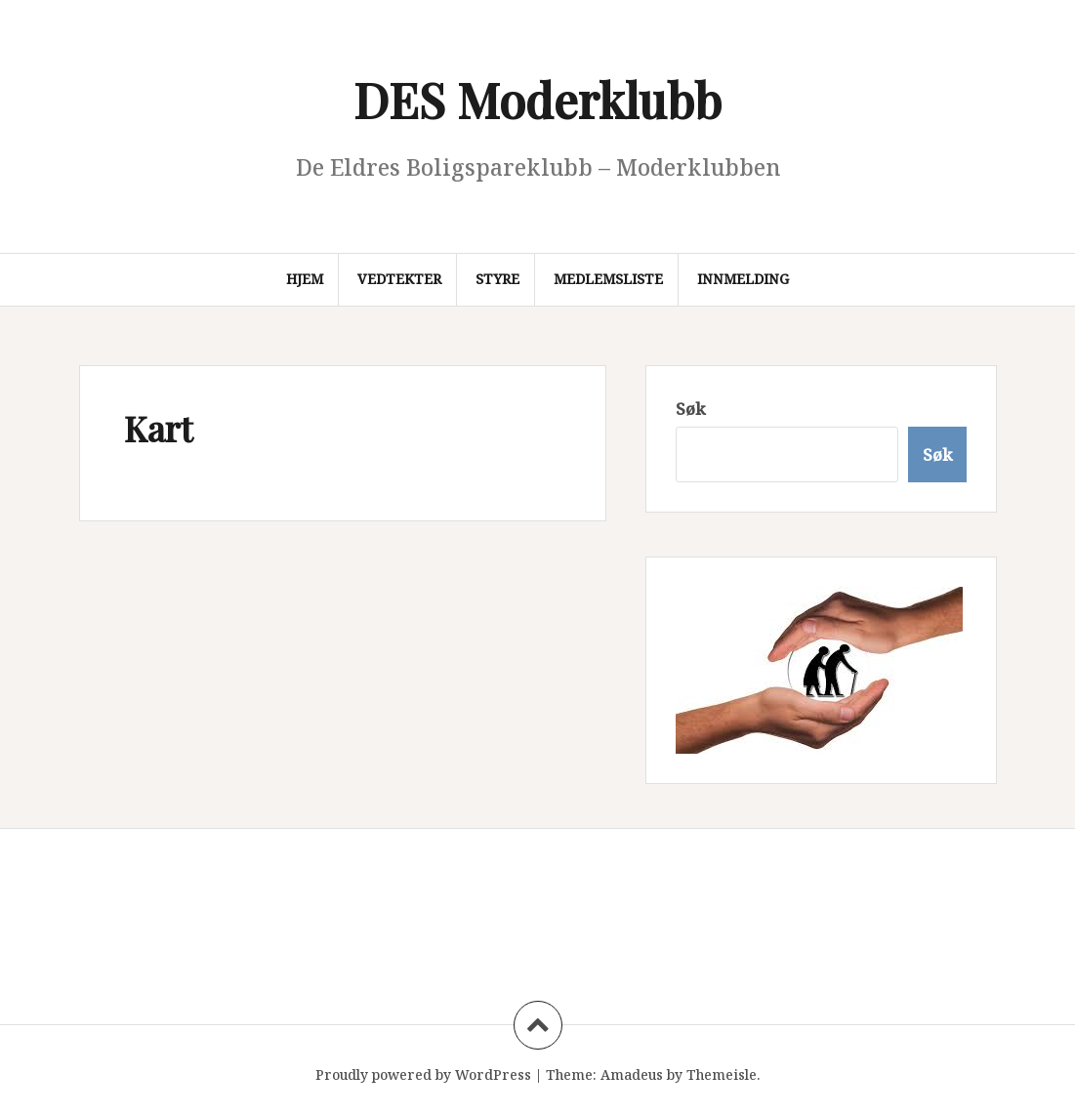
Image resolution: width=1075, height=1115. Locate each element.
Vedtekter (399, 278)
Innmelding (743, 278)
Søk (690, 408)
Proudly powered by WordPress (423, 1074)
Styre (497, 278)
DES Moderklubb (537, 99)
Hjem (304, 278)
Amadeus (631, 1074)
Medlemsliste (608, 278)
